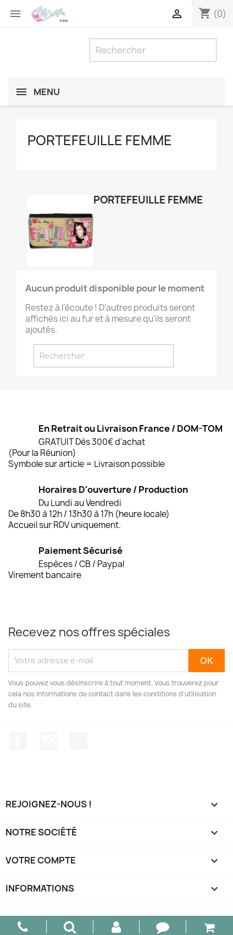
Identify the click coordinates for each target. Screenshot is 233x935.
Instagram (48, 741)
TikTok (78, 741)
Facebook (18, 741)
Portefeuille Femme (99, 140)
